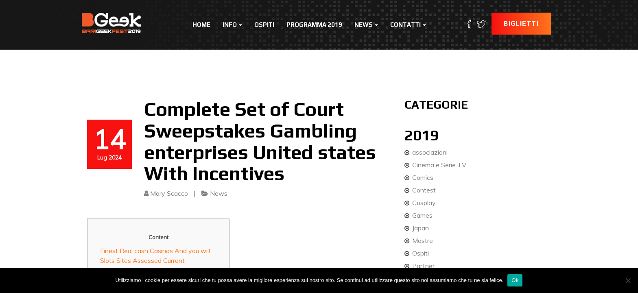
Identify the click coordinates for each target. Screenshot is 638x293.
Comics (422, 177)
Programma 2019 (314, 24)
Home (201, 24)
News (366, 24)
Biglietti (521, 23)
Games (422, 215)
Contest (424, 190)
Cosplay (424, 203)
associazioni (430, 152)
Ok (514, 280)
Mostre (422, 240)
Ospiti (264, 24)
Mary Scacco (169, 193)
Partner (423, 266)
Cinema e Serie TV (439, 165)
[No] (628, 280)
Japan (420, 228)
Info (232, 24)
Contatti (408, 24)
